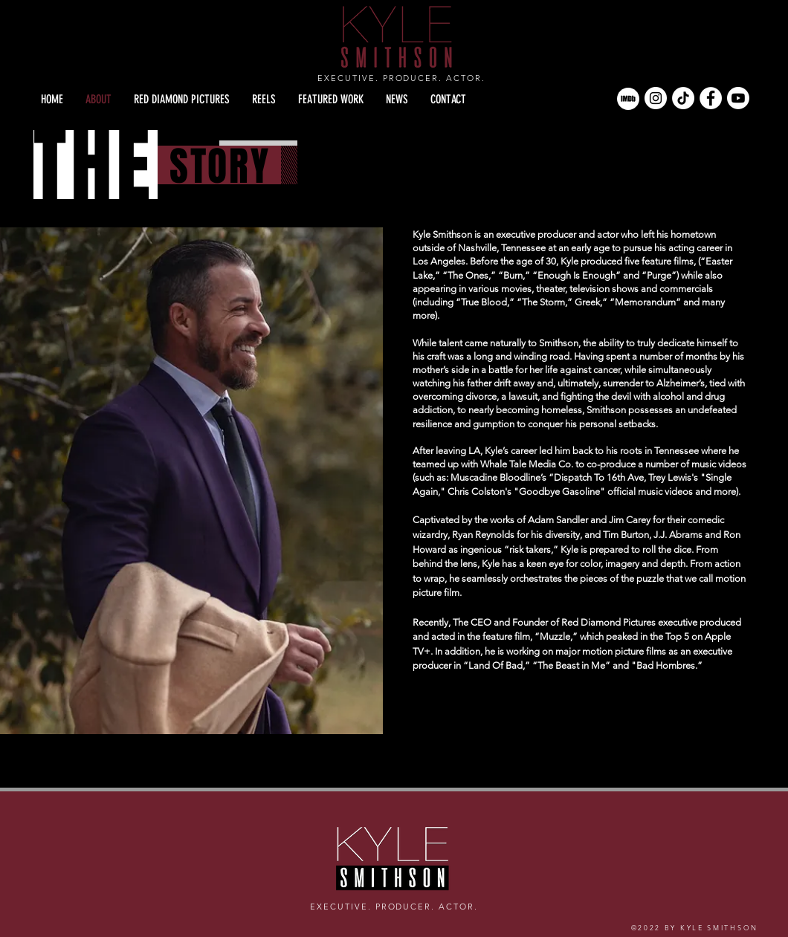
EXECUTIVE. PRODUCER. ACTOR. (401, 78)
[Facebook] (711, 98)
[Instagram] (656, 98)
